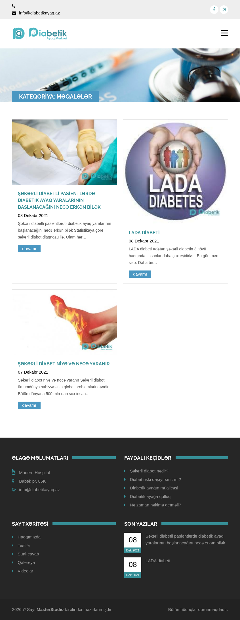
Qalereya (26, 562)
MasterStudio (50, 609)
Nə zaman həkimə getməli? (155, 504)
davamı (29, 248)
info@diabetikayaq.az (39, 12)
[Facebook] (214, 9)
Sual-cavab (28, 553)
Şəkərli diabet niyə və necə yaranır (64, 364)
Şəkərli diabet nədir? (149, 470)
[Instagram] (224, 9)
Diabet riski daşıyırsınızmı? (155, 479)
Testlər (24, 545)
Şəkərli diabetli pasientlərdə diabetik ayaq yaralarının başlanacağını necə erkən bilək (59, 200)
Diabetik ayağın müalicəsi (154, 487)
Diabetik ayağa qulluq (150, 496)
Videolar (25, 570)
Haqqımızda (29, 536)
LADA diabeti (144, 232)
